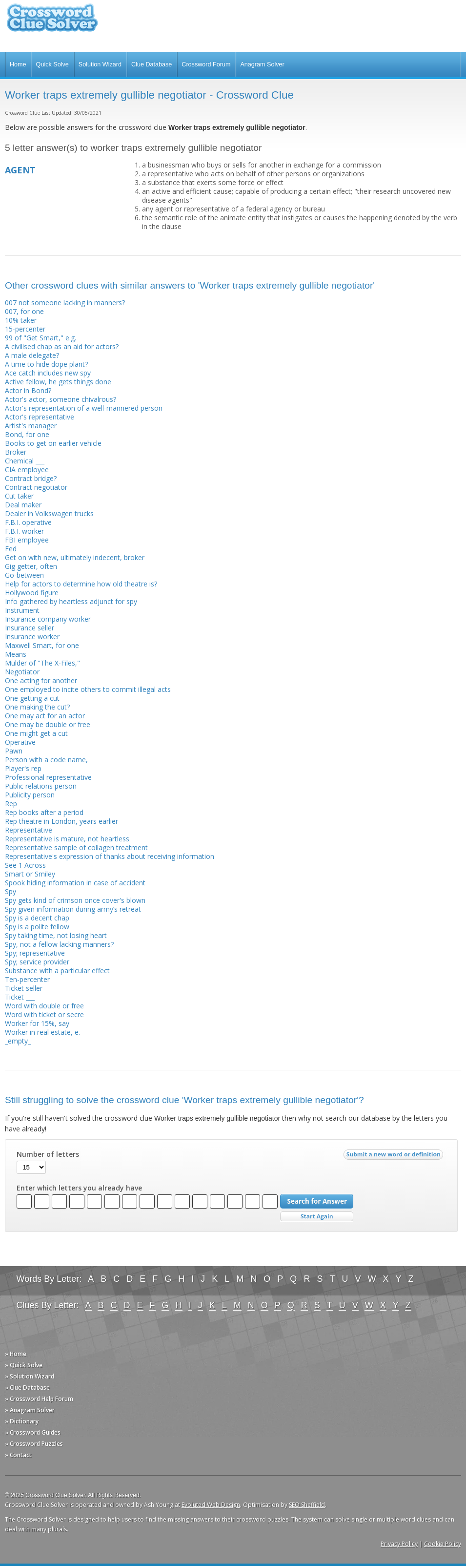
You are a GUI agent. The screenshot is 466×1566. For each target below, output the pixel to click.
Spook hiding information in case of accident (75, 882)
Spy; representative (35, 953)
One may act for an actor (45, 715)
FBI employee (27, 539)
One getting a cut (32, 698)
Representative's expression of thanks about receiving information (109, 856)
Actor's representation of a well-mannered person (83, 408)
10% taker (21, 320)
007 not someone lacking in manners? (65, 302)
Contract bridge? (31, 478)
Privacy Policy (399, 1544)
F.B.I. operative (28, 522)
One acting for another (41, 680)
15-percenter (25, 329)
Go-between (24, 575)
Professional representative (48, 777)
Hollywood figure (32, 592)
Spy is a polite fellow (37, 926)
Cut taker (19, 496)
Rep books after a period (44, 812)
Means (15, 654)
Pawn (13, 750)
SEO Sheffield (307, 1505)
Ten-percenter (27, 979)
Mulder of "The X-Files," (42, 663)
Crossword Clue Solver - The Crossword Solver (52, 22)
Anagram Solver (262, 64)
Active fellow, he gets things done (58, 381)
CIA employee (27, 469)
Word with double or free (44, 1005)
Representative (28, 830)
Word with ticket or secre (44, 1014)
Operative (20, 742)
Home (18, 64)
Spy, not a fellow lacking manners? (59, 944)
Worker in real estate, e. (42, 1032)
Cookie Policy (442, 1544)
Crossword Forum (206, 64)
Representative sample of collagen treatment (76, 847)
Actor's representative (39, 416)
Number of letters (48, 1154)
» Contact (18, 1455)
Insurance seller (29, 627)
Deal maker (23, 504)
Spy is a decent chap (37, 917)
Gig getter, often (31, 566)
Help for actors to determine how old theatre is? (81, 583)
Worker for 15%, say (37, 1023)
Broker (15, 452)
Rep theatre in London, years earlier (61, 821)
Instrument (22, 610)
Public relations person (41, 786)
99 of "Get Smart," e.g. (40, 337)
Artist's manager (31, 425)
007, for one (24, 311)
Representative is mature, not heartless (67, 838)
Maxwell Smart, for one (42, 645)
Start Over (316, 1216)
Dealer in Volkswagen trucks (49, 513)
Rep (11, 803)
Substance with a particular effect (57, 970)
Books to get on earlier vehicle (53, 443)
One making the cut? (37, 706)
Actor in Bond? (28, 390)
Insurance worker (32, 636)
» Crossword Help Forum (39, 1399)
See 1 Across (25, 865)
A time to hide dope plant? (46, 364)
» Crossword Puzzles (34, 1444)
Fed (11, 548)
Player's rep (23, 768)
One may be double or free (47, 724)
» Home (15, 1354)
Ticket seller (23, 988)
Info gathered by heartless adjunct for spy (71, 601)
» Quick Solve (23, 1365)
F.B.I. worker (24, 531)
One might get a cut (36, 733)
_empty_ (18, 1040)
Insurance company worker (48, 619)
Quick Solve (52, 64)
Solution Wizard (100, 64)
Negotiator (22, 671)
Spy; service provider (37, 961)
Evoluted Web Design (211, 1505)
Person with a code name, (46, 759)
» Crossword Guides (33, 1432)
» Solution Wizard (29, 1376)
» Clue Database (27, 1387)
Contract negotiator (36, 487)
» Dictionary (22, 1421)
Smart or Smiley (30, 873)
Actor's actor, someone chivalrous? (60, 399)
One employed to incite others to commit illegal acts (88, 689)
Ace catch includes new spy (48, 372)
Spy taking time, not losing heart (56, 935)
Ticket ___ (20, 997)
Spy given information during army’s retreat (73, 909)
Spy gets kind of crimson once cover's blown (75, 900)
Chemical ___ (24, 460)
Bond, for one (27, 434)
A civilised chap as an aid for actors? (62, 346)
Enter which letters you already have (79, 1188)
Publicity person (30, 794)
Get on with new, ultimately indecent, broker (74, 557)
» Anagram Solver (30, 1410)
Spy (10, 891)
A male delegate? (32, 355)
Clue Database (151, 64)
